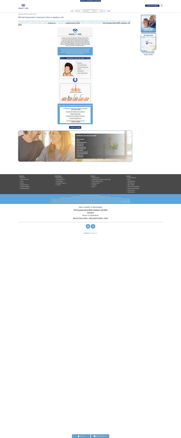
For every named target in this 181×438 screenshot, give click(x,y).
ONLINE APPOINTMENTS (152, 5)
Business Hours (96, 183)
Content (58, 185)
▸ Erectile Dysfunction (81, 142)
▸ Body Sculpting (80, 139)
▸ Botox (78, 140)
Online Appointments (97, 181)
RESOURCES (86, 11)
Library (22, 183)
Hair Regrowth (131, 181)
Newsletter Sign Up (61, 183)
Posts (22, 181)
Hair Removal (131, 183)
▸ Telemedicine (79, 156)
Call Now (94, 185)
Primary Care (131, 190)
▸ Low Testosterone (81, 148)
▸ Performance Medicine (82, 152)
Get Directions (95, 177)
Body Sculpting (132, 177)
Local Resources (60, 179)
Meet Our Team (25, 179)
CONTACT (94, 11)
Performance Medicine (133, 186)
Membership (59, 177)
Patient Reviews (25, 185)
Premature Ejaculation (133, 188)
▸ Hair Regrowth (80, 144)
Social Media (59, 181)
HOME (72, 11)
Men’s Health (131, 185)
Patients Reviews (25, 188)
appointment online (73, 23)
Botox (129, 179)
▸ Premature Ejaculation (82, 153)
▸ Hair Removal (79, 145)
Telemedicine (131, 192)
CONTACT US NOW (75, 127)
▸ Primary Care (79, 155)
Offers (108, 11)
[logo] (23, 6)
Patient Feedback (25, 186)
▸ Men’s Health (79, 150)
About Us (23, 177)
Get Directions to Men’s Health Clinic (101, 179)
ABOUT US (102, 11)
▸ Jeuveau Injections (81, 147)
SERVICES (77, 11)
